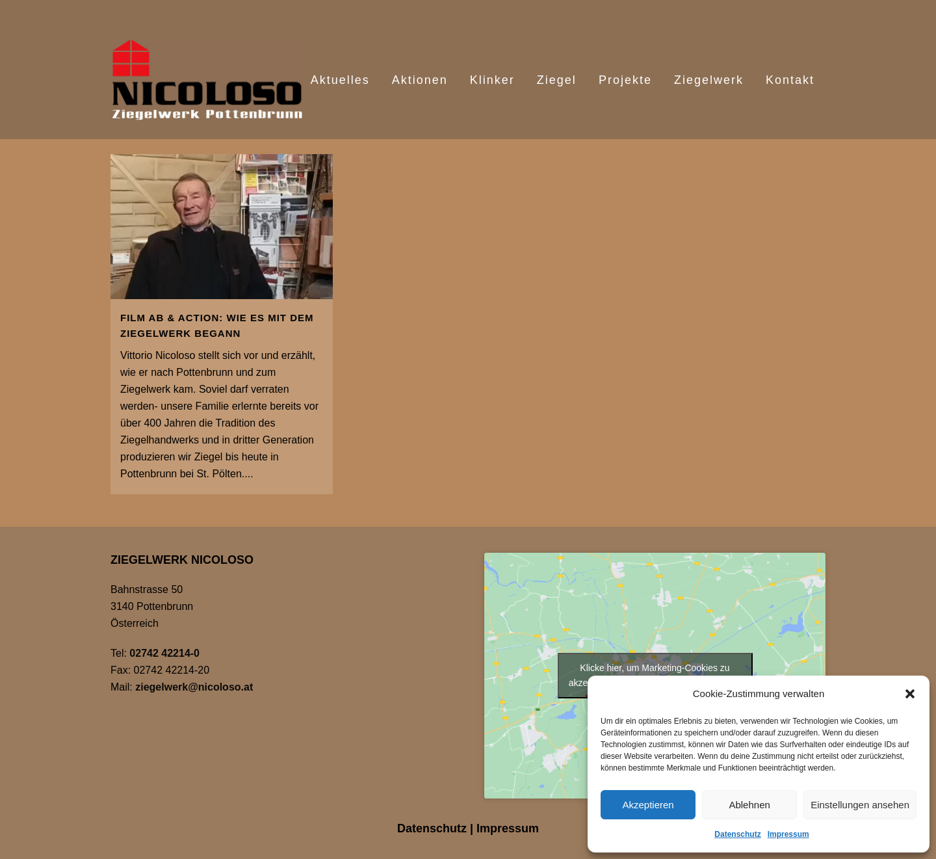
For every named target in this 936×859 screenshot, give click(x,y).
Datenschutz (737, 834)
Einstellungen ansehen (860, 804)
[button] (910, 693)
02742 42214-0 (164, 653)
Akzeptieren (647, 804)
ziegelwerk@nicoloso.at (194, 687)
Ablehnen (749, 804)
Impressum (788, 834)
